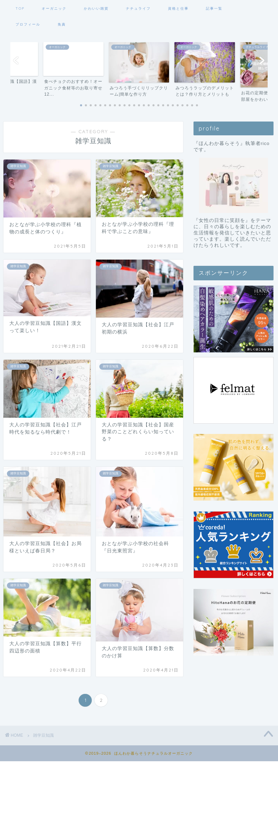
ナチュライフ (138, 8)
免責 (62, 24)
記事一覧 (214, 8)
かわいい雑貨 (96, 8)
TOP (20, 8)
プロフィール (28, 24)
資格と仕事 (178, 8)
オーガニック (54, 8)
